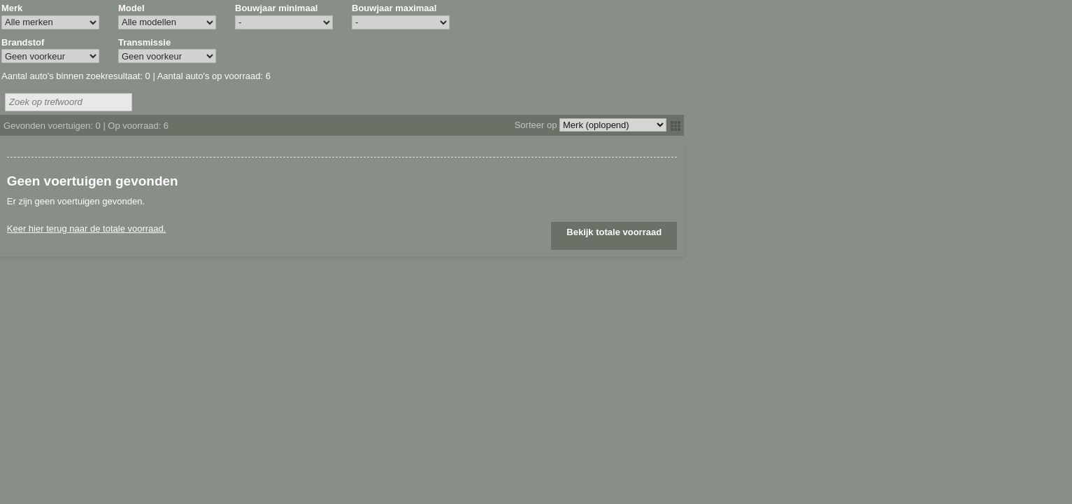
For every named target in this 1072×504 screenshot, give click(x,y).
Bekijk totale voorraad (614, 232)
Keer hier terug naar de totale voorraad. (86, 228)
